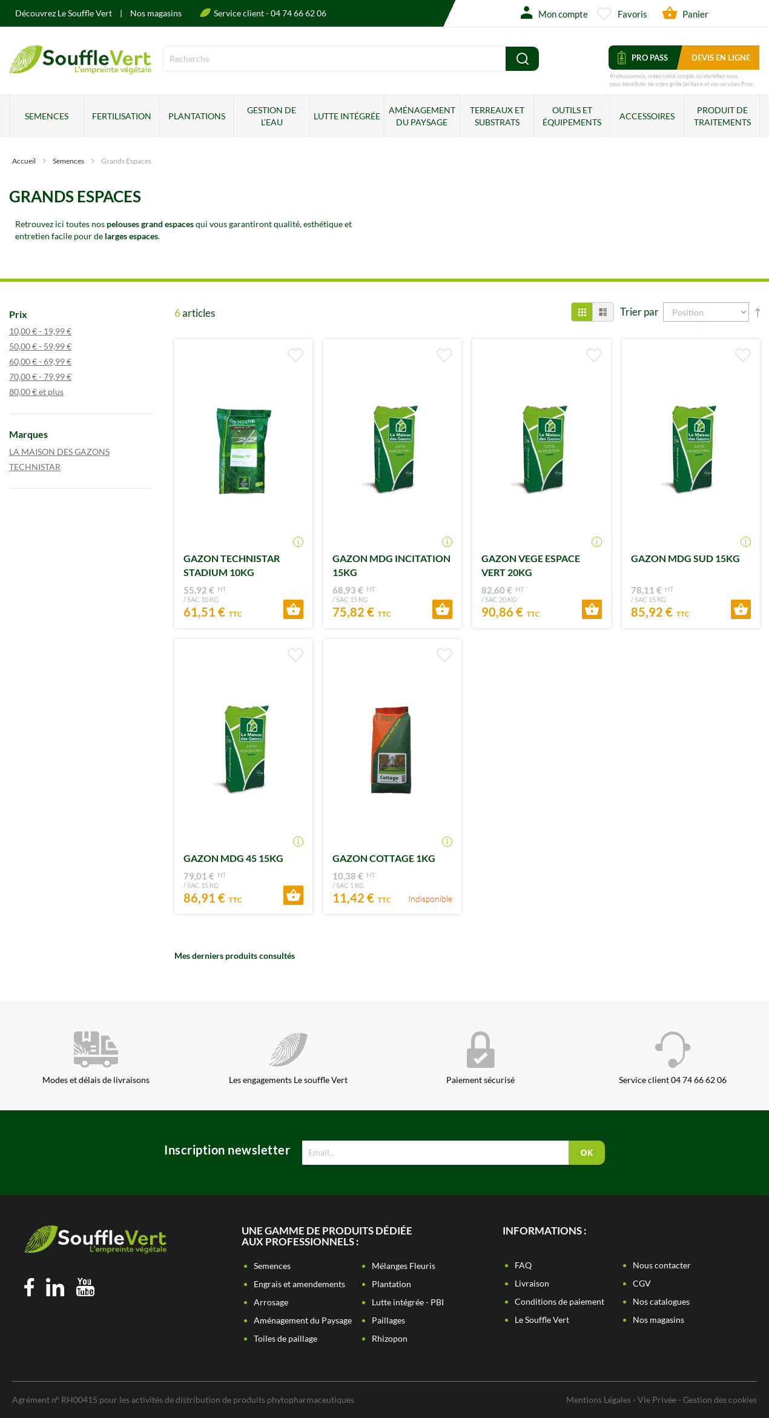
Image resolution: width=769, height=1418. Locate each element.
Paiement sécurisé (480, 1058)
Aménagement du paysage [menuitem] (422, 116)
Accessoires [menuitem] (647, 116)
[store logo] (80, 69)
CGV (642, 1283)
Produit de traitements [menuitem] (722, 116)
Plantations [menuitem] (196, 116)
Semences (69, 160)
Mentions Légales (598, 1399)
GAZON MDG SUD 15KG (685, 558)
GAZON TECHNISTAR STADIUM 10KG (231, 565)
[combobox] (334, 59)
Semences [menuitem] (46, 116)
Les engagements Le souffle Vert (288, 1058)
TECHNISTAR (46, 466)
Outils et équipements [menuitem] (572, 116)
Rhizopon (390, 1338)
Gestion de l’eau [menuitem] (271, 116)
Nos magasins (156, 13)
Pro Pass (643, 57)
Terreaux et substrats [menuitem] (497, 116)
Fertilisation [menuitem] (121, 116)
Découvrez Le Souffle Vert (64, 13)
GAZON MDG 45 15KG (233, 858)
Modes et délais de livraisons (96, 1058)
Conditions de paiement (559, 1301)
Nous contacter (662, 1265)
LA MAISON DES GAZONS (71, 451)
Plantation (391, 1284)
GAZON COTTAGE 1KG (383, 858)
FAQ (523, 1265)
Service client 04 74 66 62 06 (673, 1058)
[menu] (384, 116)
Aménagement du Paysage (303, 1320)
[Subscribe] (587, 1153)
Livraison (532, 1283)
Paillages (388, 1320)
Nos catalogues (661, 1301)
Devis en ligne (720, 57)
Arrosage (271, 1302)
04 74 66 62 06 (298, 13)
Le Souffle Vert (542, 1319)
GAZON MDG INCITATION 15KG (391, 565)
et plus (48, 391)
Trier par (639, 311)
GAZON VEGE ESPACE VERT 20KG (530, 565)
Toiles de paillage (285, 1338)
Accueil (24, 160)
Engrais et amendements (299, 1284)
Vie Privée (657, 1399)
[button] (295, 355)
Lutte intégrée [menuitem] (347, 116)
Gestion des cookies (720, 1399)
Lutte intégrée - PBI (408, 1302)
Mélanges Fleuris (403, 1266)
